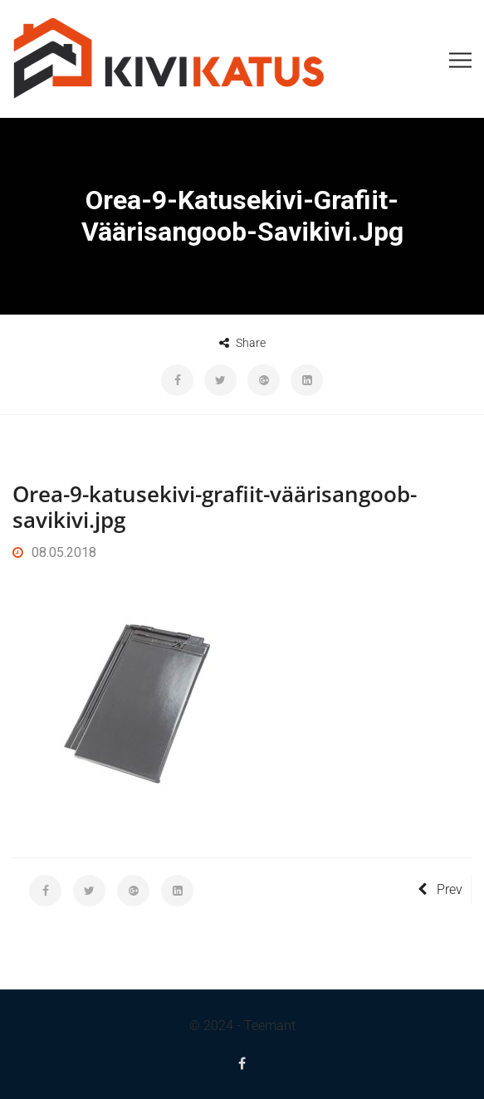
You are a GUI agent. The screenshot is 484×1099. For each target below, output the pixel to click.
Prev (440, 889)
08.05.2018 (54, 552)
